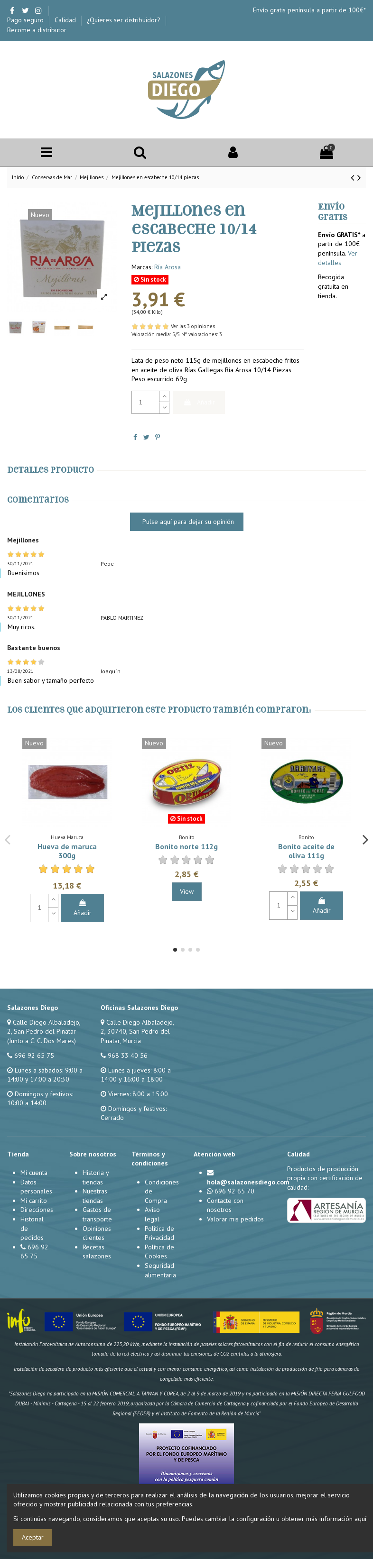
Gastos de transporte (97, 1214)
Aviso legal (152, 1214)
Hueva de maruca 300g (67, 851)
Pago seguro (26, 20)
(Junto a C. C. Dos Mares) (41, 1040)
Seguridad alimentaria (160, 1270)
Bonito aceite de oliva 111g (306, 851)
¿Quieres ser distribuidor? (124, 20)
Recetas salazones (97, 1252)
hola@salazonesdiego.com (248, 1182)
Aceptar (33, 1537)
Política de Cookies (159, 1252)
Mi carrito (33, 1200)
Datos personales (36, 1187)
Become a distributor (36, 30)
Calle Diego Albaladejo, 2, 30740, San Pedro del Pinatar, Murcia (137, 1031)
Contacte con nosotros (225, 1205)
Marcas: (141, 267)
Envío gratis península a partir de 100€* (309, 10)
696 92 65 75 (34, 1055)
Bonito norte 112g (186, 846)
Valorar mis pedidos (235, 1219)
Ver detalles (337, 258)
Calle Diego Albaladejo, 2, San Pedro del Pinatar (43, 1027)
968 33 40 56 (128, 1055)
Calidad (66, 20)
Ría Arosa (167, 267)
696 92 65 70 (234, 1191)
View (187, 891)
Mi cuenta (33, 1172)
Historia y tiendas (96, 1177)
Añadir (199, 402)
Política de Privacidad (159, 1233)
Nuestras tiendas (95, 1196)
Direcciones (36, 1209)
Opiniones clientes (97, 1233)
